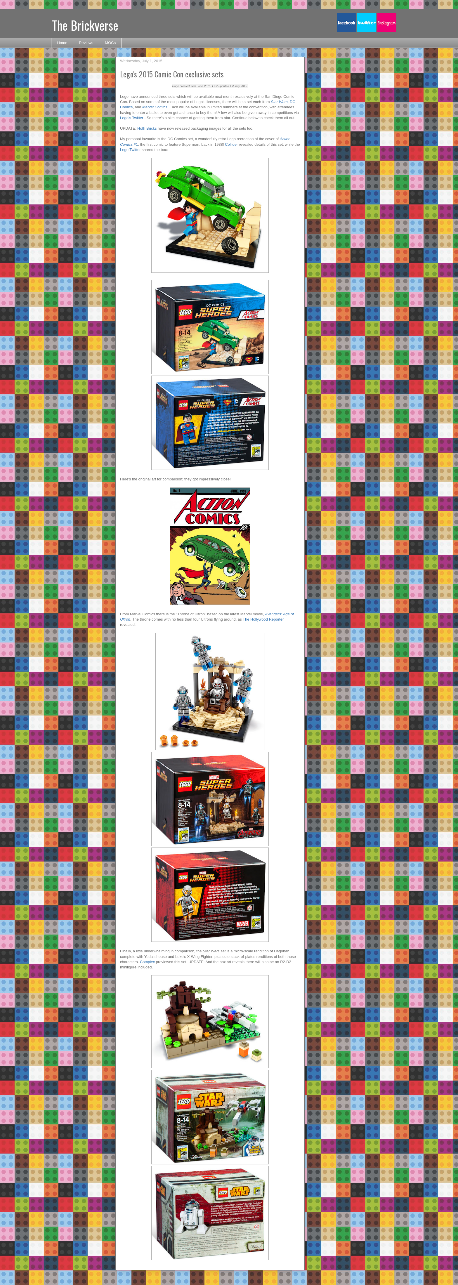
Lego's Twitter (131, 118)
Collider (231, 144)
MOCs (110, 43)
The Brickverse (85, 25)
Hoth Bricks (147, 128)
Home (62, 43)
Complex (147, 962)
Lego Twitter (130, 149)
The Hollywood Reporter (263, 619)
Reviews (86, 43)
